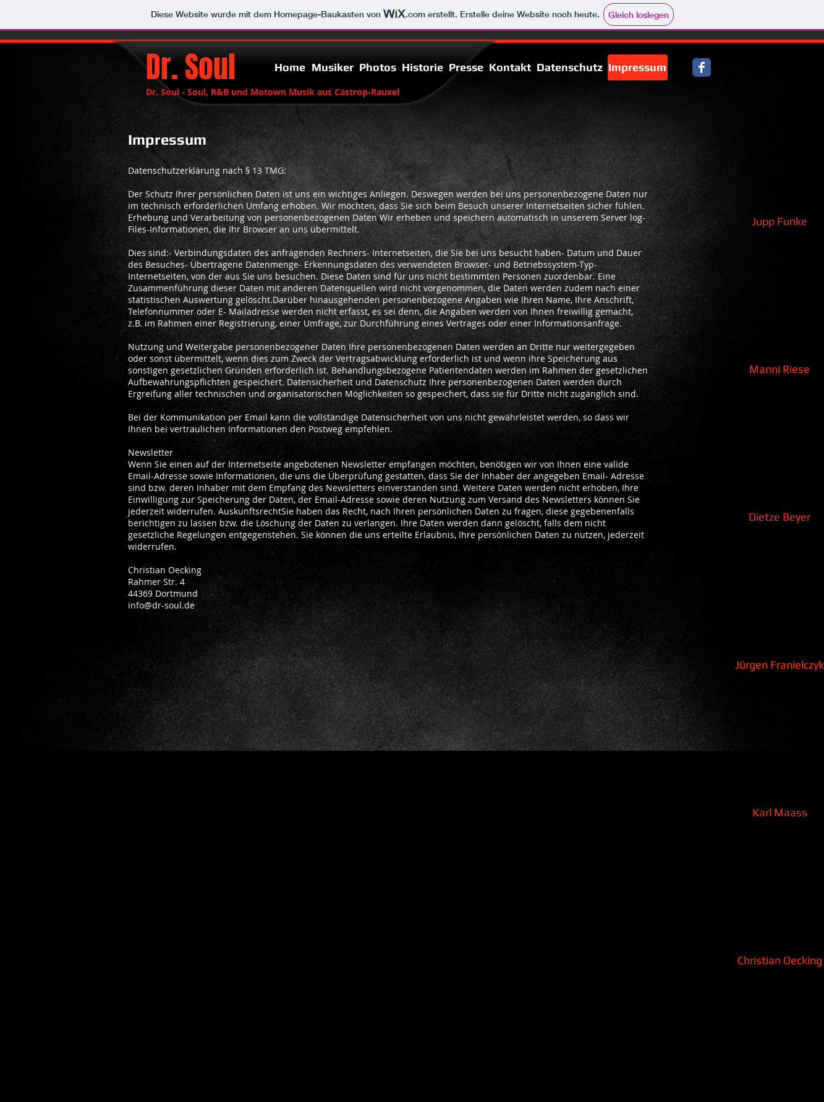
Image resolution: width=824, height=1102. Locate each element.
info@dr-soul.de (161, 605)
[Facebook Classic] (701, 67)
